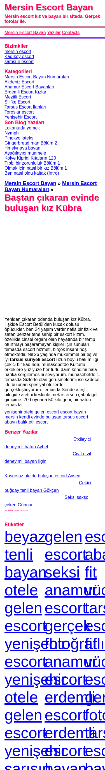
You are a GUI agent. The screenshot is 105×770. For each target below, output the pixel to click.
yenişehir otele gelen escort (31, 412)
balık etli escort (33, 422)
